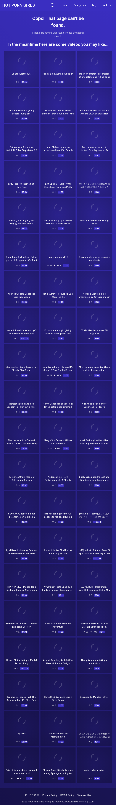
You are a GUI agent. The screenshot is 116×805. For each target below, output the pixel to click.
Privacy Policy (49, 795)
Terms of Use (84, 795)
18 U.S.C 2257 (32, 795)
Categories (80, 5)
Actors (107, 5)
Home (64, 5)
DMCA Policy (67, 795)
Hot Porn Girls (18, 5)
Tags (94, 5)
